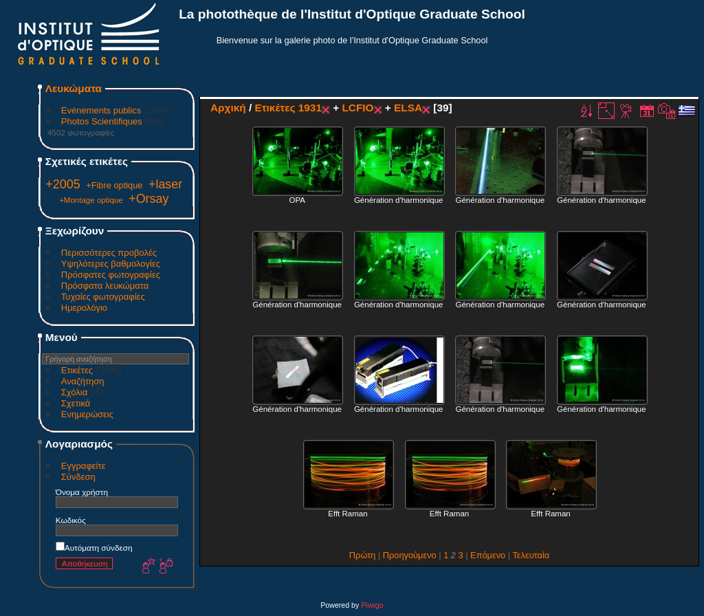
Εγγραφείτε (83, 466)
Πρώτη (362, 555)
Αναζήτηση (82, 381)
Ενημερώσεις (87, 414)
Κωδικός (71, 520)
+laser (165, 184)
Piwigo (372, 605)
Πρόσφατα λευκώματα (104, 285)
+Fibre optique (114, 185)
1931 (310, 107)
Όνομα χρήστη (82, 491)
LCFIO (357, 107)
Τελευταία (530, 555)
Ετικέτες (77, 370)
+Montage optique (91, 200)
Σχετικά (76, 403)
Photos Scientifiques (101, 121)
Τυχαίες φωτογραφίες (103, 297)
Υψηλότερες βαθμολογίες (110, 263)
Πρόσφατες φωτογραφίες (110, 275)
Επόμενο (487, 555)
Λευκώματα (73, 88)
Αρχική (228, 107)
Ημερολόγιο (84, 307)
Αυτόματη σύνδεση (94, 547)
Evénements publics (101, 110)
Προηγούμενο (410, 555)
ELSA (408, 107)
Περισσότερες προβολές (109, 253)
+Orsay (148, 199)
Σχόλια (74, 392)
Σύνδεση (78, 477)
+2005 (62, 184)
